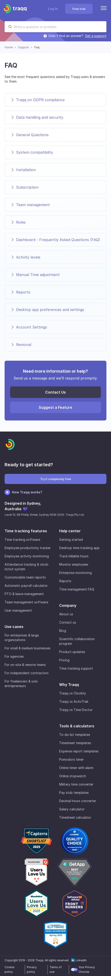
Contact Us (55, 392)
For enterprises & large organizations (22, 637)
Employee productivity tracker (28, 548)
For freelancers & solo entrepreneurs (21, 683)
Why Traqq (69, 684)
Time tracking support (76, 668)
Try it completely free (55, 479)
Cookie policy (9, 969)
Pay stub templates (74, 793)
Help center (70, 531)
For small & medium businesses (27, 648)
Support (23, 47)
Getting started (71, 539)
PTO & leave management (24, 594)
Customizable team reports (25, 577)
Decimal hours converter (77, 801)
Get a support (95, 36)
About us (66, 614)
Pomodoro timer (71, 759)
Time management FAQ (76, 589)
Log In (53, 9)
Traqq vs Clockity (72, 693)
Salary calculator (72, 809)
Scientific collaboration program (77, 641)
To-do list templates (74, 735)
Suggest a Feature (55, 407)
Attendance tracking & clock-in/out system (27, 566)
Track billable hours (74, 556)
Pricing (64, 660)
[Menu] (103, 9)
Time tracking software (22, 539)
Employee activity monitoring (27, 556)
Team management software (26, 602)
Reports (65, 581)
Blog (62, 631)
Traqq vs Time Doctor (76, 710)
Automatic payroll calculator (26, 585)
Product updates (72, 652)
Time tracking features (26, 531)
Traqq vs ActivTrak (73, 701)
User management (18, 610)
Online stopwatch (72, 776)
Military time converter (76, 784)
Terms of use (56, 969)
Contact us (67, 622)
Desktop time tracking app (79, 548)
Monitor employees (73, 564)
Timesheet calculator (75, 817)
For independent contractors (27, 673)
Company (67, 605)
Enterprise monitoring (75, 573)
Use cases (14, 626)
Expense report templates (79, 751)
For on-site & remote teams (25, 665)
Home (9, 47)
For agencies (14, 656)
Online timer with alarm (76, 768)
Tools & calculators (76, 726)
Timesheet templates (75, 743)
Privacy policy (32, 969)
